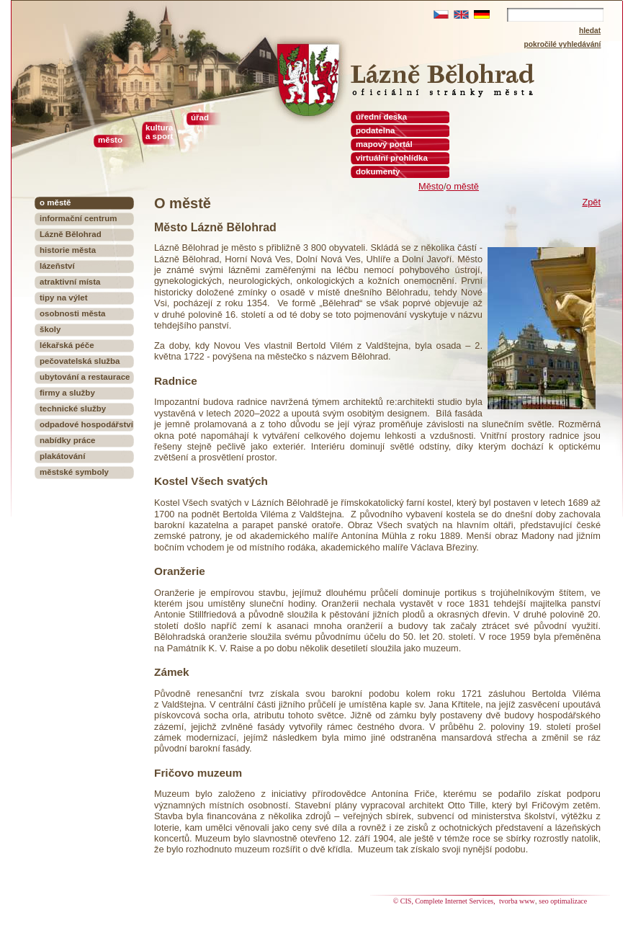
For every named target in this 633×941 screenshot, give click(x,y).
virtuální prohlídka (392, 157)
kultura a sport (159, 132)
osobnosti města (73, 313)
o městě (462, 186)
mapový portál (384, 144)
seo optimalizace (563, 901)
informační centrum (78, 218)
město (110, 139)
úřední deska (381, 116)
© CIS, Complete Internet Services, (445, 901)
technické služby (73, 408)
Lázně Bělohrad (71, 234)
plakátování (62, 456)
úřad (200, 117)
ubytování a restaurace (85, 377)
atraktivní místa (70, 281)
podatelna (375, 130)
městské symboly (74, 472)
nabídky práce (67, 440)
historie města (68, 250)
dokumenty (378, 171)
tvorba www (517, 901)
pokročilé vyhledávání (562, 44)
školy (50, 329)
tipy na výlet (64, 297)
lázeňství (57, 266)
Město (431, 186)
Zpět (591, 202)
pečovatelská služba (80, 361)
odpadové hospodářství (86, 424)
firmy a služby (67, 392)
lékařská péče (67, 345)
